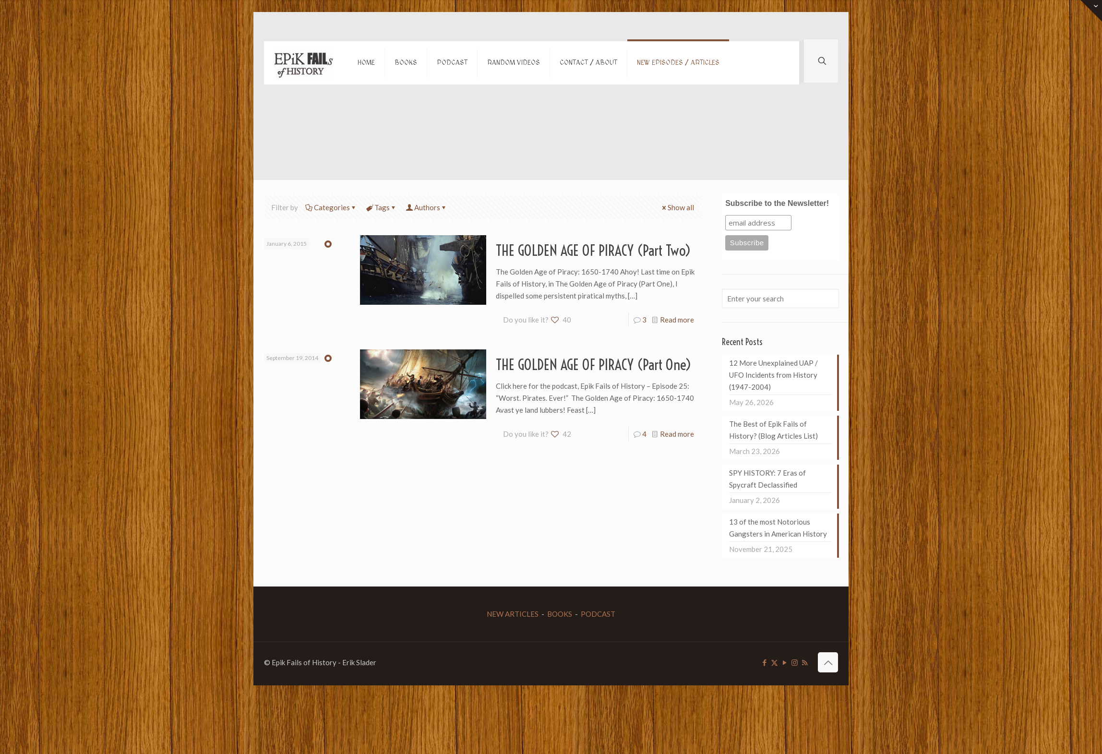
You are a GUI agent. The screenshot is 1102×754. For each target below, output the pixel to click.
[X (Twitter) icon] (774, 662)
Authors (426, 207)
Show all (677, 207)
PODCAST (598, 614)
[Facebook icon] (764, 662)
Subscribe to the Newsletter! (777, 203)
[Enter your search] (780, 298)
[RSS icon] (804, 662)
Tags (381, 207)
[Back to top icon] (828, 662)
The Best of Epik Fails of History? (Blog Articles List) (773, 429)
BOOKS (559, 614)
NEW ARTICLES (513, 614)
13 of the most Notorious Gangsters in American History (778, 527)
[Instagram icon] (794, 662)
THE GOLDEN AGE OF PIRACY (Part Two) (593, 250)
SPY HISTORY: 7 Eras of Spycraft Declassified (767, 478)
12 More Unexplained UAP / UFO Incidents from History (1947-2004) (773, 375)
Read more (677, 319)
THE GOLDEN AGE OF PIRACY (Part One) (594, 365)
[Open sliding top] (1091, 11)
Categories (331, 207)
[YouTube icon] (784, 662)
